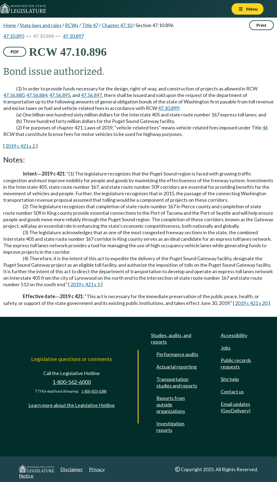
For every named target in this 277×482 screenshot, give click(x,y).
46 (265, 128)
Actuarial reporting (176, 367)
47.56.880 (13, 95)
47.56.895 (59, 95)
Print (261, 25)
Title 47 (90, 25)
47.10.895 (13, 36)
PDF (15, 51)
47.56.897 (91, 95)
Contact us (232, 392)
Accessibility (234, 335)
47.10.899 (168, 108)
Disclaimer (71, 469)
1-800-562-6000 (71, 382)
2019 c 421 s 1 (85, 284)
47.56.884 (36, 95)
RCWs (71, 25)
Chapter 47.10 (117, 25)
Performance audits (177, 354)
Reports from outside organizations (170, 404)
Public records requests (236, 363)
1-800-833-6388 (93, 391)
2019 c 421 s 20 (251, 303)
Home (9, 25)
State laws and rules (40, 25)
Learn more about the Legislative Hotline (71, 405)
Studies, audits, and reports (171, 338)
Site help (230, 379)
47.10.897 (73, 36)
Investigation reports (170, 427)
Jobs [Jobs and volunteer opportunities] (225, 348)
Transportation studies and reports (176, 382)
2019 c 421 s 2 (20, 146)
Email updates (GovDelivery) (235, 407)
